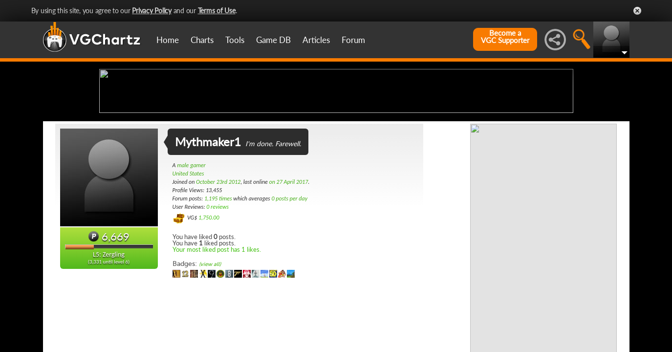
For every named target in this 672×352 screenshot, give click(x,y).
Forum (353, 40)
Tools (234, 40)
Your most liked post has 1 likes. (217, 326)
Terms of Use (217, 10)
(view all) (210, 341)
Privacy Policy (152, 10)
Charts (202, 40)
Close (637, 11)
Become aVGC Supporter (505, 36)
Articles (316, 40)
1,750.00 (208, 294)
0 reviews (217, 284)
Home (167, 40)
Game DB (273, 40)
